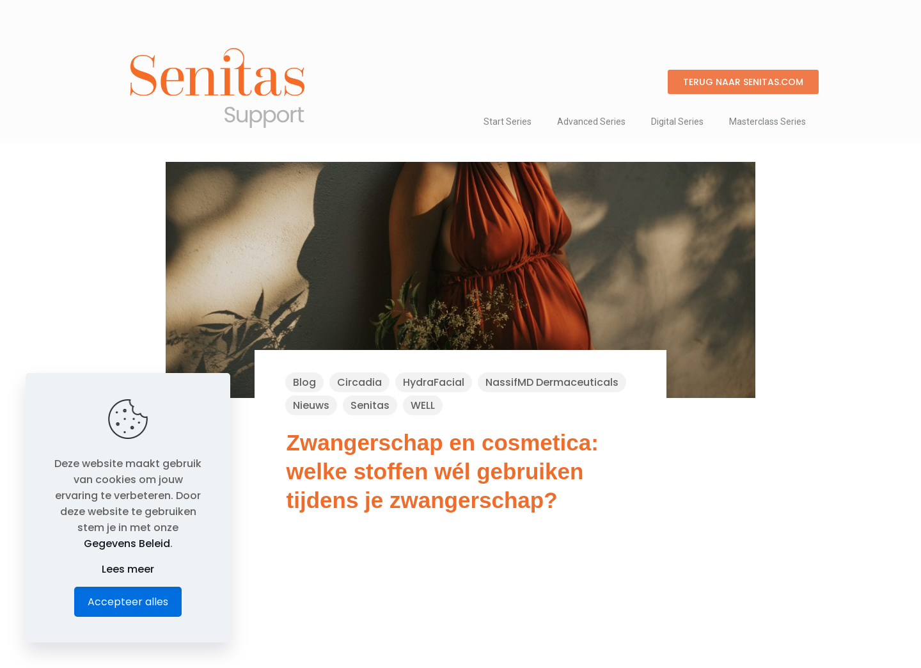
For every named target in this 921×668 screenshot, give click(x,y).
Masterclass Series (767, 121)
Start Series (507, 121)
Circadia (359, 382)
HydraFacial (433, 382)
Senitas (370, 405)
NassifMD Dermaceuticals (551, 382)
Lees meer (128, 569)
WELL (423, 405)
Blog (304, 382)
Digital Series (677, 121)
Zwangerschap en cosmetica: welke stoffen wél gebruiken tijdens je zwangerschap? (443, 471)
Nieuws (311, 405)
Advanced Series (591, 121)
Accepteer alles (128, 601)
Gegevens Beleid (127, 543)
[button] (743, 82)
